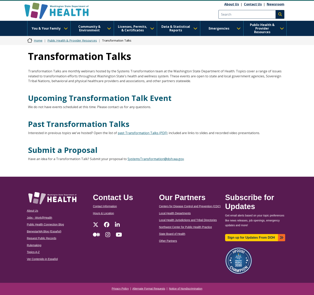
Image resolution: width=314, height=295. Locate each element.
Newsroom (275, 4)
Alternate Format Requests (148, 288)
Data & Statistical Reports (179, 28)
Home (38, 40)
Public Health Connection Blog (45, 224)
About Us (231, 4)
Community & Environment (94, 28)
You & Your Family (50, 28)
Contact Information (105, 206)
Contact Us (253, 4)
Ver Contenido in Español (42, 259)
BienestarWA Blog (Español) (44, 231)
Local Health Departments (175, 213)
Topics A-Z (33, 252)
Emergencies (225, 28)
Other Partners (168, 240)
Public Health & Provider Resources (267, 28)
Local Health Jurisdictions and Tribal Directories (188, 220)
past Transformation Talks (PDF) (142, 133)
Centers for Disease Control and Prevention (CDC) (190, 206)
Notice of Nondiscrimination (185, 288)
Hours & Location (103, 213)
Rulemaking (34, 245)
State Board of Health (172, 233)
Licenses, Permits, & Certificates (136, 28)
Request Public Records (41, 238)
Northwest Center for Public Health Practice (185, 227)
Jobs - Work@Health (39, 217)
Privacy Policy (120, 288)
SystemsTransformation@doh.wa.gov (156, 159)
